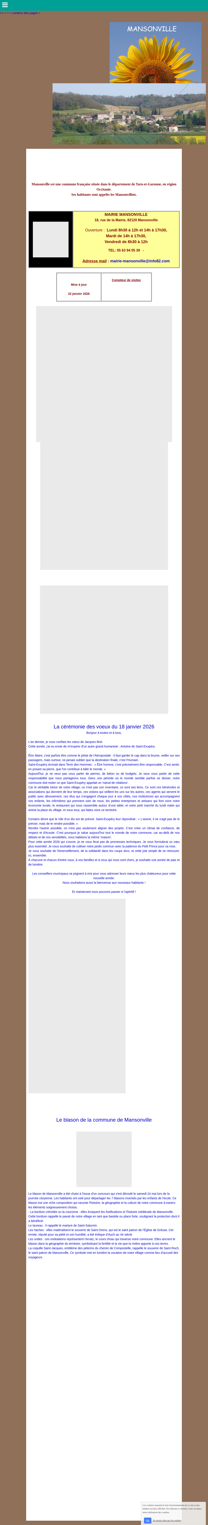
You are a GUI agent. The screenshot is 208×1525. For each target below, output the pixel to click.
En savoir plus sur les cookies (167, 1520)
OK (148, 1520)
